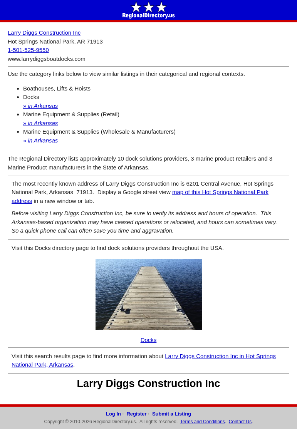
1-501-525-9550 (28, 50)
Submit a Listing (171, 414)
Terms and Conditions (202, 421)
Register (136, 414)
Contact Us (240, 421)
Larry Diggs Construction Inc (44, 32)
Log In (113, 414)
